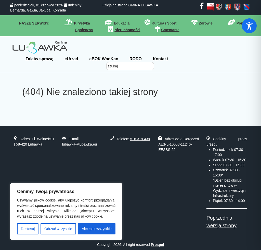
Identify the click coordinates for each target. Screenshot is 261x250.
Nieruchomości (127, 30)
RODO (135, 59)
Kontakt (160, 59)
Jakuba (44, 10)
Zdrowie (206, 23)
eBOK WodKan (103, 59)
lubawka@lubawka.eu (79, 144)
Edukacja (121, 23)
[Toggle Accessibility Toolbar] (249, 26)
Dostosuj (28, 229)
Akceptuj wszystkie (97, 229)
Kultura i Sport (164, 23)
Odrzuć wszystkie (58, 229)
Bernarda (17, 10)
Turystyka (81, 23)
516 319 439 (140, 139)
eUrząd (71, 59)
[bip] (210, 7)
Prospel (157, 245)
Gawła (32, 10)
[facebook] (202, 7)
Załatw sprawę (39, 59)
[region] (66, 211)
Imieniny (74, 5)
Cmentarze (170, 30)
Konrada (59, 10)
